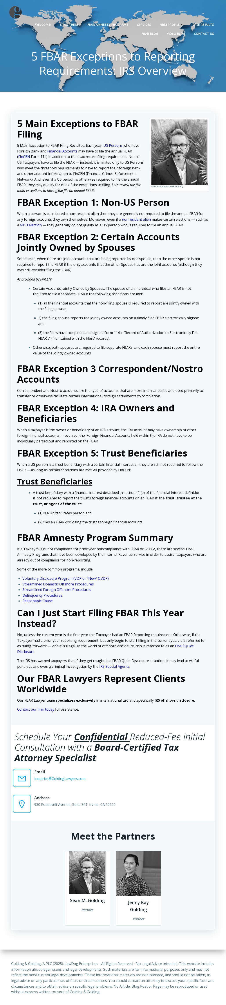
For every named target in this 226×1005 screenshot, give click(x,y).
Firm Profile (172, 24)
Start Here (69, 24)
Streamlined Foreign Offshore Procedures (57, 590)
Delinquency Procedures (43, 595)
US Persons (113, 145)
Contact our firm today (36, 709)
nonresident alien (136, 219)
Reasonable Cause (38, 601)
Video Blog (176, 33)
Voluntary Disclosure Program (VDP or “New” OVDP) (66, 578)
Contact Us (204, 33)
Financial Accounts (63, 151)
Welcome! (43, 24)
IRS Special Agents (115, 666)
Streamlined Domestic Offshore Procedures (58, 584)
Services (144, 24)
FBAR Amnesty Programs (108, 24)
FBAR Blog (150, 33)
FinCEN (25, 157)
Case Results (203, 24)
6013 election (31, 225)
